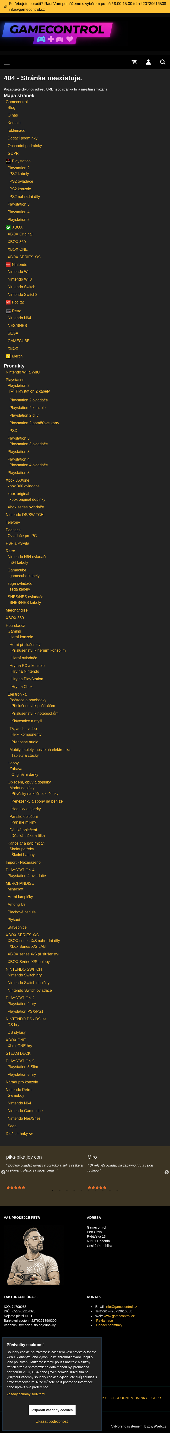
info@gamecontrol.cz (121, 1307)
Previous (3, 1172)
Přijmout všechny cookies (52, 1410)
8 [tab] (102, 1190)
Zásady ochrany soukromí (26, 1394)
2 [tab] (59, 1190)
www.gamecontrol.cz (119, 1316)
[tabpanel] (44, 1175)
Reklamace (104, 1320)
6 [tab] (88, 1190)
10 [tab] (117, 1190)
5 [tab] (81, 1190)
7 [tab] (95, 1190)
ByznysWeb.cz (155, 1426)
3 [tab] (67, 1190)
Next (166, 1172)
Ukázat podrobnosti (52, 1421)
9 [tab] (110, 1190)
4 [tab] (74, 1190)
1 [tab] (52, 1190)
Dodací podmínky (109, 1325)
